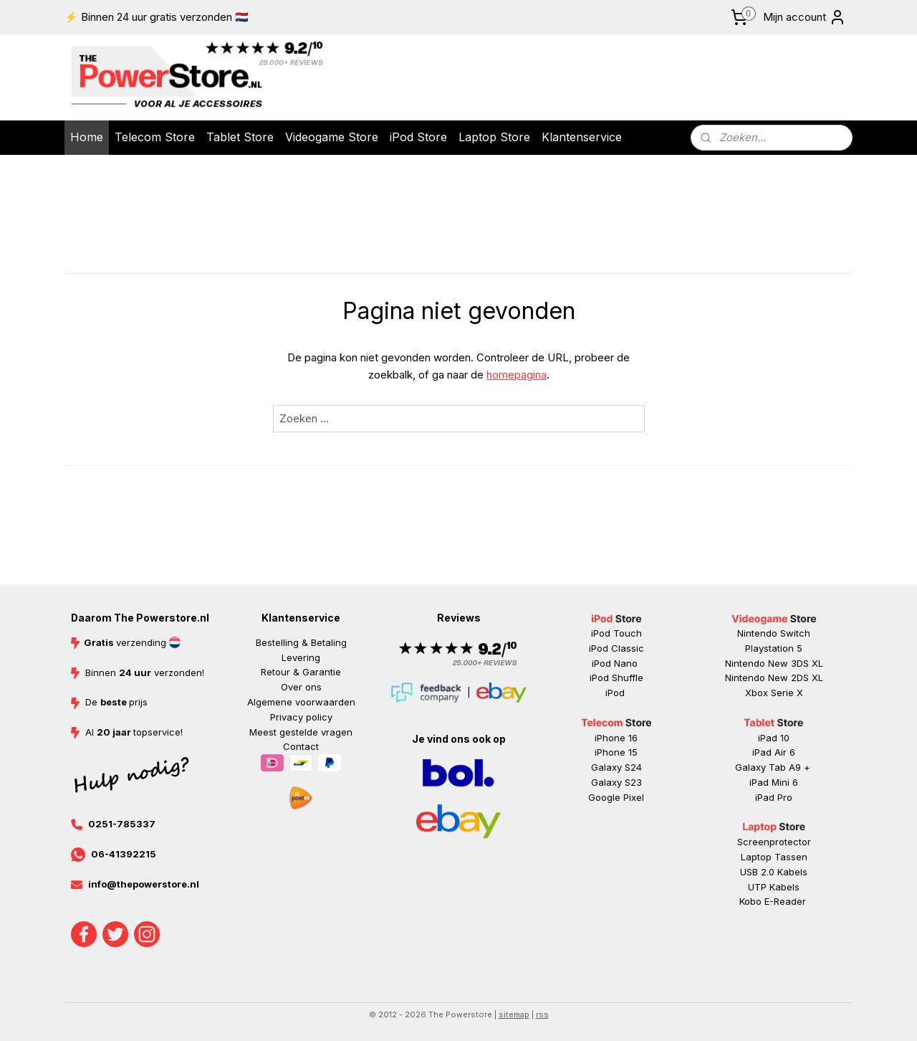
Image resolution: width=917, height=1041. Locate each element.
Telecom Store (155, 137)
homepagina (516, 374)
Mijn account (804, 17)
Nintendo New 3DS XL (774, 663)
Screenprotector (774, 841)
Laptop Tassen (774, 856)
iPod (616, 692)
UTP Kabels (774, 887)
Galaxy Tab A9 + (772, 767)
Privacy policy (301, 717)
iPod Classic (616, 648)
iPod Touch (616, 633)
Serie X (787, 692)
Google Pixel (616, 797)
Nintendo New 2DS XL (774, 677)
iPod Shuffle (616, 677)
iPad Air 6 (773, 752)
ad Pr (775, 797)
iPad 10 (773, 737)
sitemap (514, 1014)
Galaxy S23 (616, 782)
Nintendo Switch (773, 633)
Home (86, 137)
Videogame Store (331, 137)
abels (795, 872)
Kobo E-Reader (772, 901)
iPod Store (418, 137)
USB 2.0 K (761, 872)
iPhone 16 (616, 737)
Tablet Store (240, 137)
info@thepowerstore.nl (143, 884)
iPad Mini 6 (773, 782)
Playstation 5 (773, 648)
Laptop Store (494, 137)
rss (542, 1014)
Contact (301, 746)
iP (759, 797)
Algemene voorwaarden (301, 702)
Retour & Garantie (301, 672)
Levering (301, 657)
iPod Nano (616, 663)
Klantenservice (582, 137)
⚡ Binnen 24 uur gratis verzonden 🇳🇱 (156, 17)
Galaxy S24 (616, 767)
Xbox (758, 692)
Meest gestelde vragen (300, 732)
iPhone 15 (616, 752)
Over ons (301, 687)
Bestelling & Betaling (301, 642)
